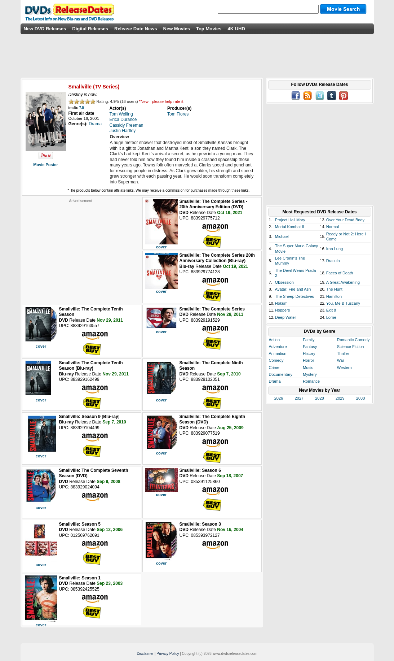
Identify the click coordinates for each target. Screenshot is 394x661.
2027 (299, 398)
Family (308, 340)
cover (161, 247)
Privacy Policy (167, 654)
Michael (282, 236)
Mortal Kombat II (289, 227)
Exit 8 (331, 310)
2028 (319, 398)
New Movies (176, 28)
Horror (308, 360)
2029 (340, 398)
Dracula (333, 260)
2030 (360, 398)
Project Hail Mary (290, 220)
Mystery (310, 374)
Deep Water (285, 317)
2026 (278, 398)
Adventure (278, 346)
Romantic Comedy (353, 340)
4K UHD (236, 28)
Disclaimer (145, 654)
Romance (311, 381)
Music (308, 367)
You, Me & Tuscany (343, 303)
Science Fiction (350, 346)
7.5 (81, 108)
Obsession (284, 282)
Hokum (281, 303)
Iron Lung (334, 249)
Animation (278, 353)
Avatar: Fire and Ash (293, 289)
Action (274, 340)
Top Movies (209, 28)
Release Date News (135, 28)
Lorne (331, 317)
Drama (275, 381)
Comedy (276, 360)
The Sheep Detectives (294, 296)
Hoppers (282, 310)
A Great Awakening (343, 282)
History (309, 353)
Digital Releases (90, 28)
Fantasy (310, 346)
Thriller (343, 353)
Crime (274, 367)
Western (344, 367)
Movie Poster (45, 164)
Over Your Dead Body (345, 220)
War (340, 360)
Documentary (280, 374)
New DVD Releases (45, 28)
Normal (332, 227)
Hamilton (334, 296)
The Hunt (334, 289)
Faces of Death (339, 273)
